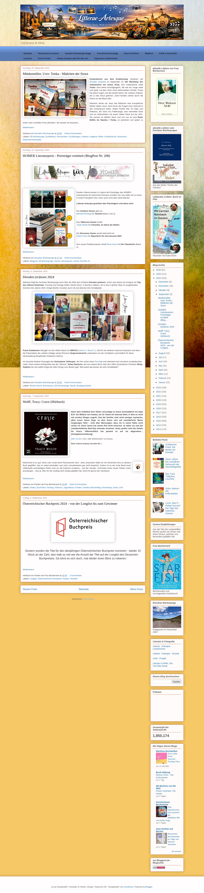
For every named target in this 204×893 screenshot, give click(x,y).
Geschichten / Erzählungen (68, 136)
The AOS (79, 439)
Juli (160, 357)
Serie (115, 487)
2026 (158, 270)
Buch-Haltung (163, 772)
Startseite (28, 53)
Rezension (122, 136)
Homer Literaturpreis (63, 261)
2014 (158, 425)
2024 (158, 278)
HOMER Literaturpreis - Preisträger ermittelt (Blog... (166, 315)
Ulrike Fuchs (81, 236)
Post (97, 361)
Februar (163, 378)
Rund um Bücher (131, 53)
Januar (162, 382)
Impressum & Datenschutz (105, 58)
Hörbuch (58, 487)
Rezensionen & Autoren (48, 53)
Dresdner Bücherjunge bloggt (78, 53)
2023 (158, 387)
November (164, 286)
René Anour (112, 244)
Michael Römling (83, 214)
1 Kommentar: (76, 575)
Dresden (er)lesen (98, 82)
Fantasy (50, 487)
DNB (72, 439)
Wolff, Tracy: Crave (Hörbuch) (44, 402)
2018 (158, 408)
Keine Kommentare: (74, 133)
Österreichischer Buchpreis (50, 579)
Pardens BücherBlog (92, 487)
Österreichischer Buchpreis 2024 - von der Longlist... (166, 344)
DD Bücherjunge (37, 136)
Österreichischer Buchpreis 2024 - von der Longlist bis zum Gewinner (70, 503)
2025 (158, 274)
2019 (158, 404)
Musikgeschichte (83, 386)
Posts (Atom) (88, 599)
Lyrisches (28, 58)
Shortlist (73, 579)
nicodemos (128, 887)
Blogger (148, 887)
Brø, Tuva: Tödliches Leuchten (170, 476)
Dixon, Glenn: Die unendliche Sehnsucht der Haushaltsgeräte (173, 463)
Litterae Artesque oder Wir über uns (72, 58)
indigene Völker (96, 136)
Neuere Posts (30, 589)
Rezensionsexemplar (32, 140)
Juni (161, 361)
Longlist (33, 579)
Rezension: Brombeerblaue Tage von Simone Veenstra (173, 839)
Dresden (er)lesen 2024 (38, 277)
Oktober (163, 290)
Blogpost (34, 261)
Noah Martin (82, 225)
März (161, 374)
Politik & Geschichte (168, 53)
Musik (72, 386)
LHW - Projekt (159, 658)
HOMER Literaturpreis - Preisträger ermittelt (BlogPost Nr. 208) (66, 156)
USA (121, 487)
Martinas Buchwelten (166, 751)
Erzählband (50, 136)
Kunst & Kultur (44, 58)
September (164, 294)
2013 (158, 429)
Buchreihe (41, 487)
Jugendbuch (68, 487)
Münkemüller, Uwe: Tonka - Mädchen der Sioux (55, 74)
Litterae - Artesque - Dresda (166, 653)
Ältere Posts (136, 589)
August (162, 353)
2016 (158, 417)
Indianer (85, 136)
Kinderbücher (110, 136)
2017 (158, 412)
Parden (78, 487)
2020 (158, 400)
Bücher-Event (36, 386)
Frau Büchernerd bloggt (107, 53)
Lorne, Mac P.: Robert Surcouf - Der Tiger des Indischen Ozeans (173, 508)
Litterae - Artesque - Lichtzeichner (162, 647)
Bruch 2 (91, 350)
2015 (158, 421)
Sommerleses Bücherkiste (163, 803)
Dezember (164, 282)
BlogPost (149, 53)
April (161, 370)
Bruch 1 (82, 350)
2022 (158, 391)
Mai (161, 365)
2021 (158, 396)
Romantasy (107, 487)
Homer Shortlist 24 (82, 261)
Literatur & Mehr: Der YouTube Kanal (163, 664)
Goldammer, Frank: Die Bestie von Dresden (171, 448)
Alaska (33, 487)
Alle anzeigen (176, 851)
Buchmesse (48, 386)
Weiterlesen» (28, 127)
